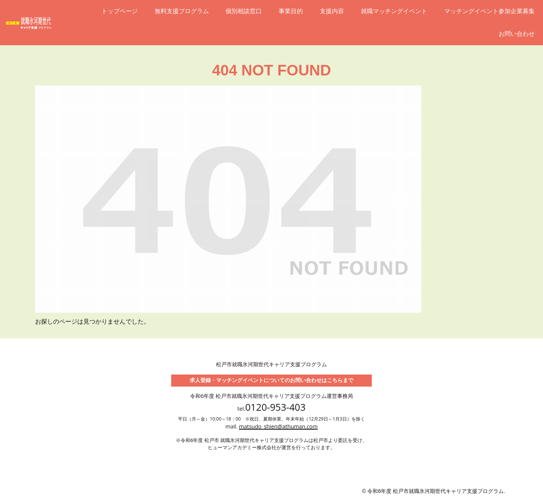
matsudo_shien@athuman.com (278, 426)
